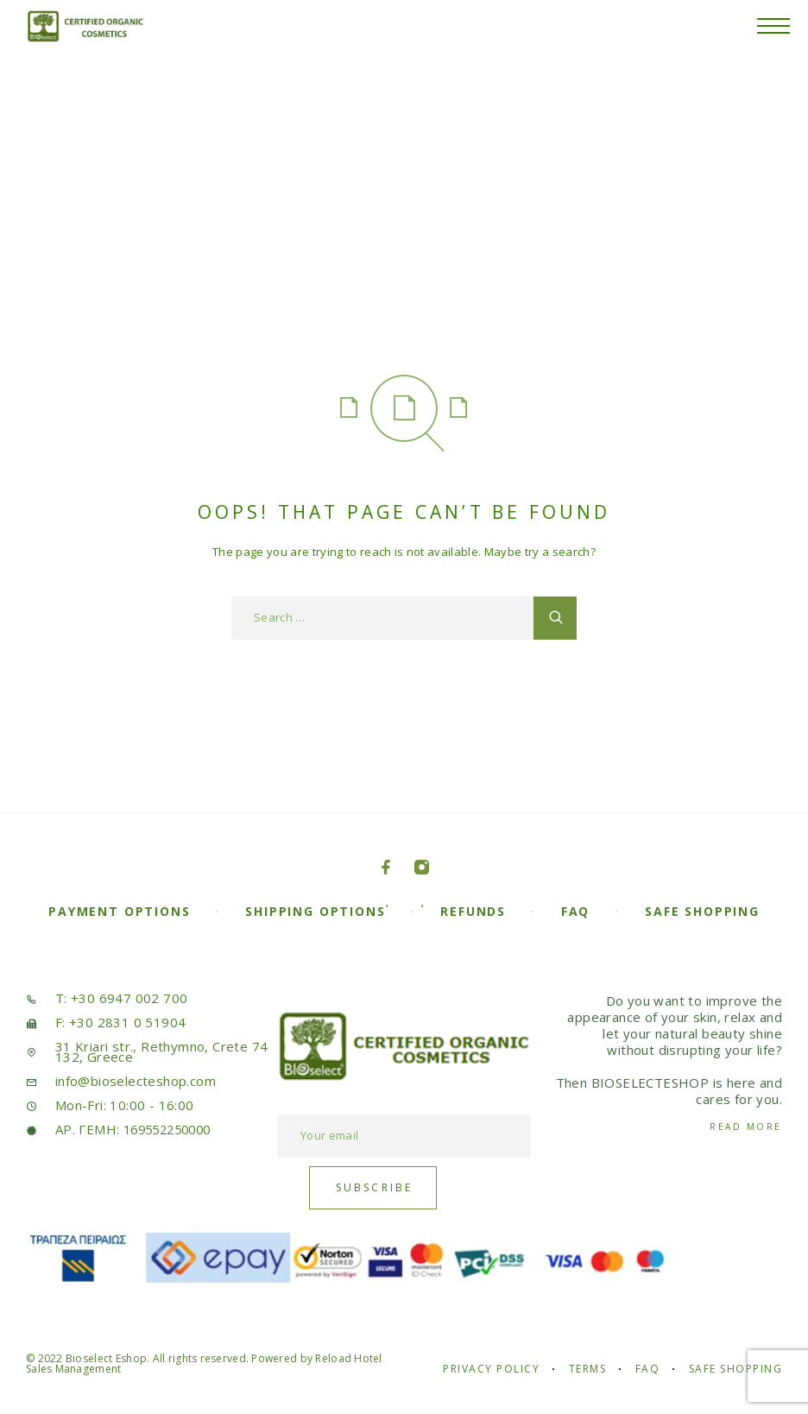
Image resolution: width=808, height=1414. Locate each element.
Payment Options (119, 911)
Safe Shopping (702, 911)
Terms (588, 1368)
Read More (746, 1126)
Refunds (473, 911)
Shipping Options (315, 911)
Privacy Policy (491, 1368)
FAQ (575, 911)
